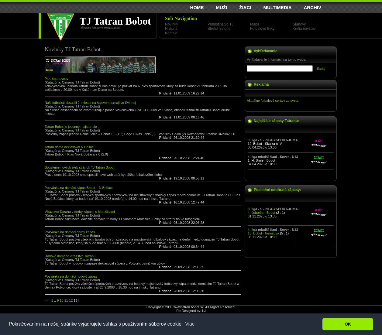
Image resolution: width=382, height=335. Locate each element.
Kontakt (171, 33)
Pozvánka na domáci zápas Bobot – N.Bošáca (79, 188)
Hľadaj (320, 68)
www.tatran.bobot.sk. (189, 307)
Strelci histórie (219, 28)
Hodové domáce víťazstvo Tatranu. (70, 256)
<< (47, 300)
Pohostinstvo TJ (220, 24)
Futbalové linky (262, 28)
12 (71, 300)
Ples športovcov (56, 78)
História (171, 28)
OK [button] (348, 324)
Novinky (171, 24)
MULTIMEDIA (277, 7)
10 (61, 300)
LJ (204, 311)
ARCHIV (312, 7)
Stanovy (299, 24)
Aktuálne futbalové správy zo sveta (272, 100)
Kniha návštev (304, 28)
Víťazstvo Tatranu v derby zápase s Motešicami (80, 212)
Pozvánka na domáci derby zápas (70, 232)
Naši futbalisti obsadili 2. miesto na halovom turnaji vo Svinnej (90, 102)
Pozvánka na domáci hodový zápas (71, 276)
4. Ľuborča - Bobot (261, 212)
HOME (197, 7)
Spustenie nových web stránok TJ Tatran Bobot (80, 167)
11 (66, 300)
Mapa (254, 24)
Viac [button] (189, 323)
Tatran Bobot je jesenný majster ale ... (73, 126)
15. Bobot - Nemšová (263, 233)
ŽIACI (245, 7)
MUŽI (221, 7)
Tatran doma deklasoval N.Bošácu (70, 147)
